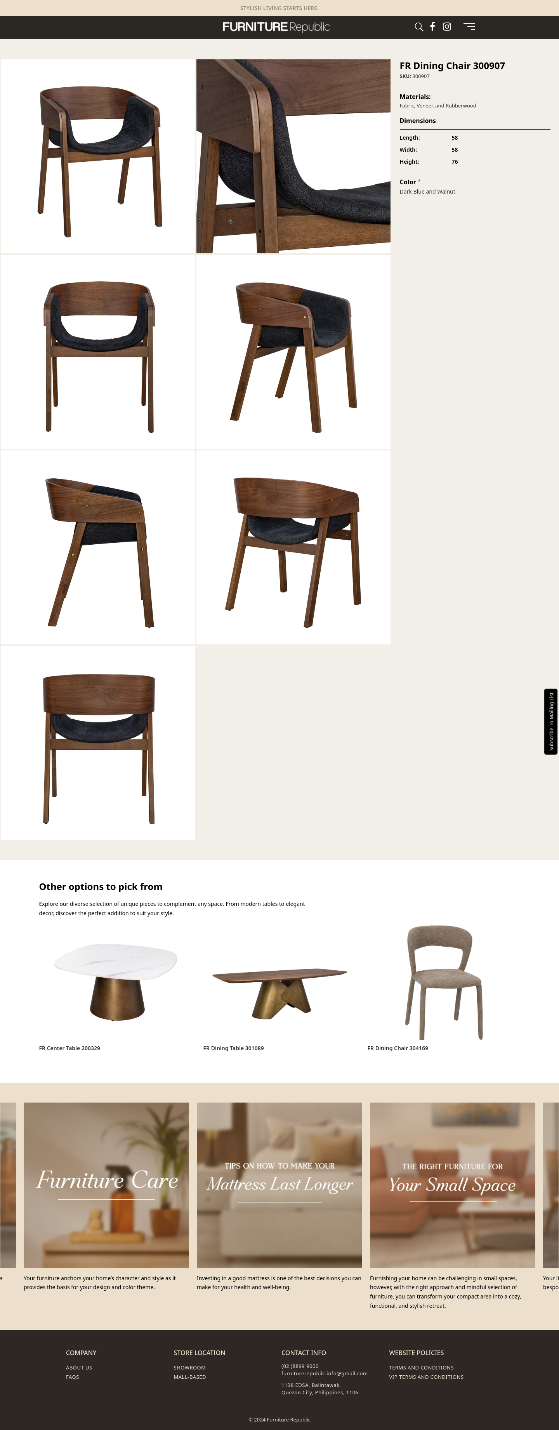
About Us (79, 1367)
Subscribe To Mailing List (551, 721)
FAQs (72, 1376)
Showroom (190, 1367)
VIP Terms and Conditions (426, 1376)
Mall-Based (190, 1376)
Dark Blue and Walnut (427, 191)
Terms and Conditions (421, 1367)
